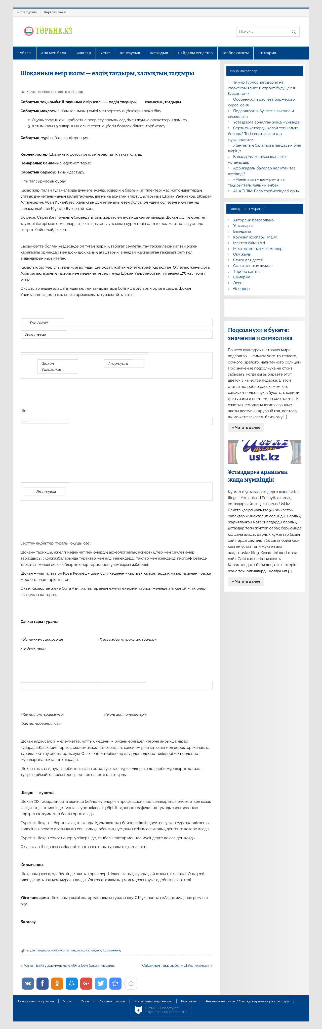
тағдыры (77, 950)
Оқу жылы (242, 254)
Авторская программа (35, 1001)
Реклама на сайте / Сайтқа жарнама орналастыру (247, 1001)
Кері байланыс (55, 12)
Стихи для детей (248, 260)
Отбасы (24, 53)
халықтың (94, 950)
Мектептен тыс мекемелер (258, 249)
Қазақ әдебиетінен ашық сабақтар (54, 92)
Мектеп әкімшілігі (249, 243)
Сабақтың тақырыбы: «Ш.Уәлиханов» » (177, 965)
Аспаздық (159, 53)
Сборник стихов (111, 1001)
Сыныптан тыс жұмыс (252, 266)
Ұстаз (105, 53)
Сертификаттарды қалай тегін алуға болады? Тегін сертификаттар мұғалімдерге (263, 134)
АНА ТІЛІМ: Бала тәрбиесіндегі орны (266, 191)
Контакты (188, 1001)
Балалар (83, 53)
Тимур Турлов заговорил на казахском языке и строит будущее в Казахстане (261, 88)
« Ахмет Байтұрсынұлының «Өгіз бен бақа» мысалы (68, 965)
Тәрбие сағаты (235, 53)
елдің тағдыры (38, 950)
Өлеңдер (241, 288)
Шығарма (267, 53)
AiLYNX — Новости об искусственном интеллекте (166, 1010)
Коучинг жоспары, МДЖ (255, 237)
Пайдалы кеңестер (195, 53)
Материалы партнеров (153, 1001)
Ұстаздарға (243, 225)
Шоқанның (111, 950)
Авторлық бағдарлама (253, 220)
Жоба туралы (26, 12)
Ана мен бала (53, 53)
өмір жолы (60, 950)
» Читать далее (246, 427)
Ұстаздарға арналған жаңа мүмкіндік (266, 122)
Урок (67, 1001)
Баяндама (242, 231)
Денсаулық (130, 53)
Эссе (237, 283)
